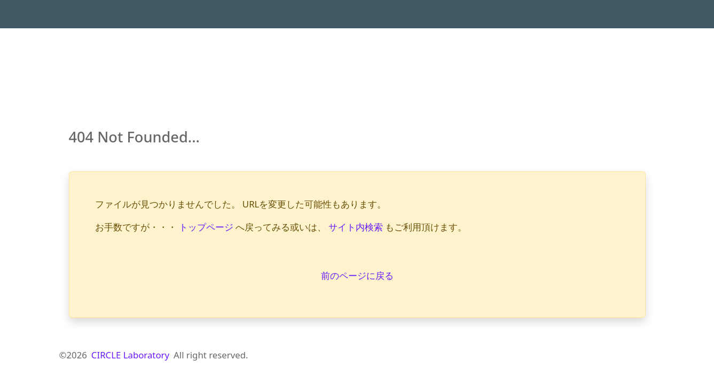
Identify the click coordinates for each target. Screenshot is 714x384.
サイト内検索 (355, 227)
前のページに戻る (357, 275)
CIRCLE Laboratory (130, 355)
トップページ (206, 227)
